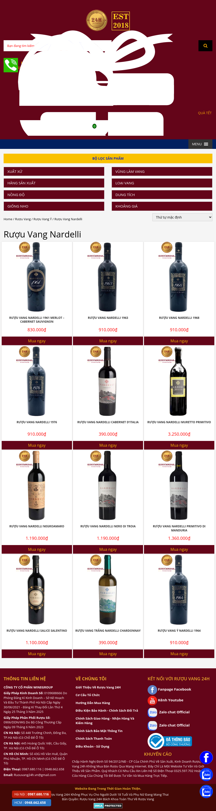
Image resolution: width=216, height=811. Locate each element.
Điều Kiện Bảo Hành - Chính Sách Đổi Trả (107, 710)
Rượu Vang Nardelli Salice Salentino (36, 631)
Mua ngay (37, 341)
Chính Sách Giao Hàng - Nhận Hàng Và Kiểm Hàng (105, 720)
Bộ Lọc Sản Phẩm (108, 158)
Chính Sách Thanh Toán (94, 738)
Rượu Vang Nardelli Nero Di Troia (108, 526)
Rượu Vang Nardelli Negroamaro (36, 526)
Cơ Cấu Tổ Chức (88, 695)
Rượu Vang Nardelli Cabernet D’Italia (107, 422)
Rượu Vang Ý (43, 219)
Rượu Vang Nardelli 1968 (179, 318)
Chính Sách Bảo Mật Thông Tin (99, 731)
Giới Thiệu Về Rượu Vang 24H (98, 687)
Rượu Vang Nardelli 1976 (37, 422)
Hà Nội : (31, 794)
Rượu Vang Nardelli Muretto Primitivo (179, 422)
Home (8, 219)
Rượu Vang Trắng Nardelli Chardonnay (108, 631)
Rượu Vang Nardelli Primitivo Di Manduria (179, 528)
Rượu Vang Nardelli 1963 (108, 318)
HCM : (30, 802)
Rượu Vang (23, 219)
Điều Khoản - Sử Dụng (92, 746)
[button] (197, 144)
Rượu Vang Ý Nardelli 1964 (179, 631)
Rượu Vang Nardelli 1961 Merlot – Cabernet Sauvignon (36, 320)
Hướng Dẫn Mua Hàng (93, 703)
